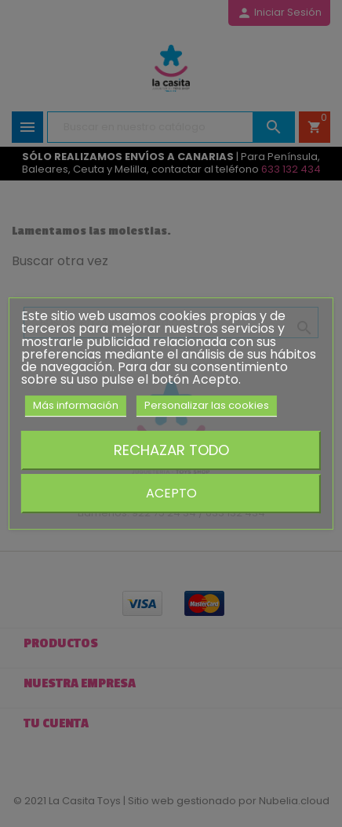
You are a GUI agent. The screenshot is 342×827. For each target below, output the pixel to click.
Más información (75, 405)
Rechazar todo (171, 450)
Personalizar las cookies (206, 405)
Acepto (171, 493)
